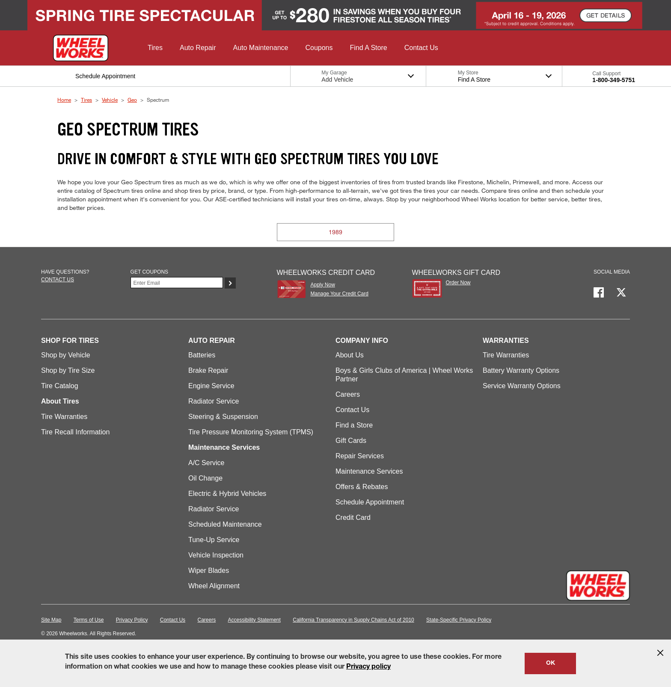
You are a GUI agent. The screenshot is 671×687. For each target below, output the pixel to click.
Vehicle (110, 99)
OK (550, 663)
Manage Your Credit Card (339, 294)
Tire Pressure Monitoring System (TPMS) (250, 432)
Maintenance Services (369, 471)
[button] (155, 48)
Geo (132, 99)
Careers (348, 394)
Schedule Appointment (370, 502)
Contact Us (352, 409)
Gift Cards (351, 440)
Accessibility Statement (254, 620)
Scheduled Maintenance (225, 524)
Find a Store (354, 425)
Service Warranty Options (522, 385)
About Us (350, 355)
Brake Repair (208, 370)
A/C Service (206, 462)
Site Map (51, 620)
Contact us (57, 280)
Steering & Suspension (223, 416)
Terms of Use (89, 620)
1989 (335, 232)
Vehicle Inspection (215, 555)
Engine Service (211, 385)
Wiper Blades (208, 570)
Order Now (458, 283)
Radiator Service (213, 401)
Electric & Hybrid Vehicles (227, 493)
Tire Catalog (59, 385)
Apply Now (322, 285)
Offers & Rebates (362, 486)
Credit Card (353, 517)
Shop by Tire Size (68, 370)
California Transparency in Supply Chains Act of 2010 (353, 620)
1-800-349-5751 (613, 80)
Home (64, 99)
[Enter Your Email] (177, 282)
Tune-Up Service (213, 539)
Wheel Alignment (214, 586)
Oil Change (205, 478)
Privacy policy (368, 667)
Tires (86, 99)
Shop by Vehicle (65, 355)
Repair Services (360, 456)
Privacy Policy (132, 620)
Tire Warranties (64, 416)
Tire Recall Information (75, 432)
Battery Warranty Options (521, 370)
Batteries (201, 355)
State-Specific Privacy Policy (458, 620)
